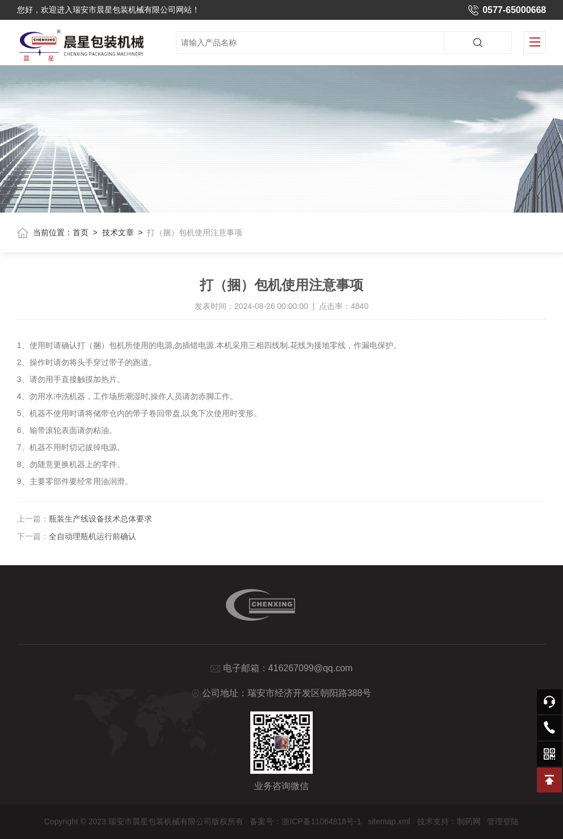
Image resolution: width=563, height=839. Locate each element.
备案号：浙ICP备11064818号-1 (305, 821)
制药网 (469, 821)
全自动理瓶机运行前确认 (92, 536)
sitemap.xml (389, 821)
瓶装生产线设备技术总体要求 (100, 518)
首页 (81, 232)
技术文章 (118, 232)
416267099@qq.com (310, 668)
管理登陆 (503, 821)
